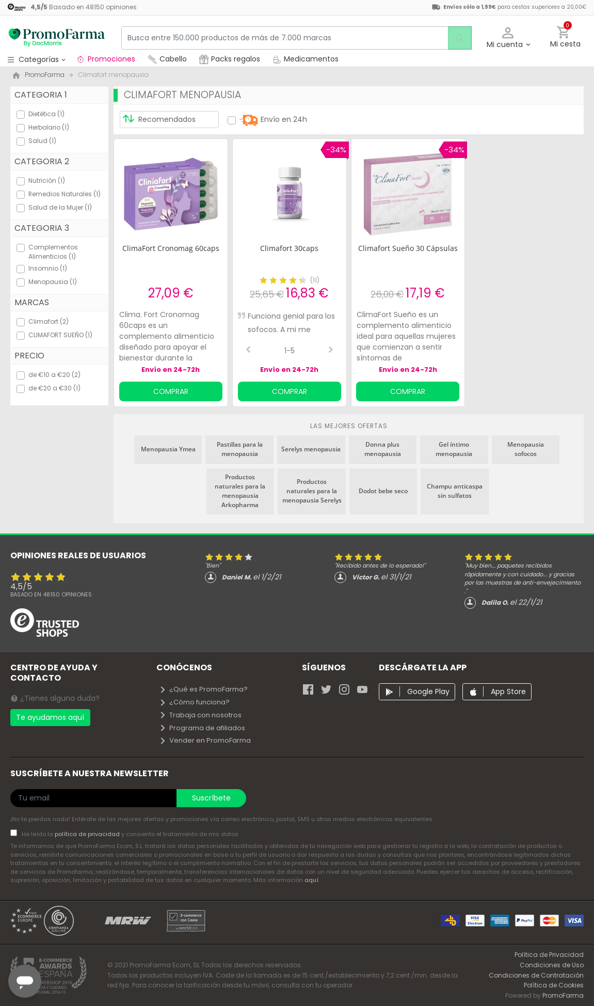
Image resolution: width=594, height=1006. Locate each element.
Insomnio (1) (47, 268)
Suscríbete (211, 798)
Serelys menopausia (311, 449)
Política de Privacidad (549, 954)
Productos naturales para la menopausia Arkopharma (240, 491)
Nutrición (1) (46, 180)
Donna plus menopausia (382, 449)
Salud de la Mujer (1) (60, 207)
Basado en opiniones (51, 594)
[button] (508, 38)
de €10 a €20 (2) (54, 374)
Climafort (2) (48, 321)
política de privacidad (88, 834)
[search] (457, 38)
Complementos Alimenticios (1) (53, 252)
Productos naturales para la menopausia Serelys (312, 491)
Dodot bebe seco (383, 490)
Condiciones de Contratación (536, 975)
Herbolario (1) (48, 127)
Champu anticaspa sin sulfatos (455, 491)
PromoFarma (563, 995)
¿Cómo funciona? (194, 702)
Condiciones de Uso (552, 965)
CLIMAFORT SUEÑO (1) (60, 335)
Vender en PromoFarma (205, 740)
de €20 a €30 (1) (54, 388)
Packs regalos (229, 59)
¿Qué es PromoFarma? (203, 689)
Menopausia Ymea (168, 449)
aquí (311, 880)
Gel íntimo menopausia (454, 449)
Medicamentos (305, 59)
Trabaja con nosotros (200, 715)
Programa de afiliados (202, 728)
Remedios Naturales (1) (64, 194)
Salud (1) (42, 140)
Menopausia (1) (52, 281)
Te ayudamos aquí (50, 717)
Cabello (167, 59)
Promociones (105, 59)
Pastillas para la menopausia (240, 449)
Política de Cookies (554, 985)
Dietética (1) (46, 113)
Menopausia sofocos (525, 449)
